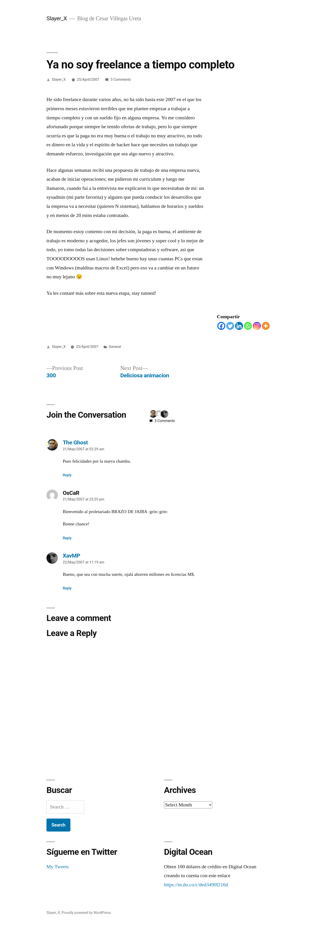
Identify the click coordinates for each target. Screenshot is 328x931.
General (115, 346)
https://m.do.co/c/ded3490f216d (196, 884)
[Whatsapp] (248, 326)
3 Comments (120, 79)
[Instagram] (257, 326)
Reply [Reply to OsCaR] (67, 538)
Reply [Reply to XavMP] (67, 588)
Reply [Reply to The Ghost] (67, 475)
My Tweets (57, 866)
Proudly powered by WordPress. (87, 912)
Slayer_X (56, 18)
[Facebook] (221, 326)
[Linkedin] (239, 326)
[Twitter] (230, 326)
